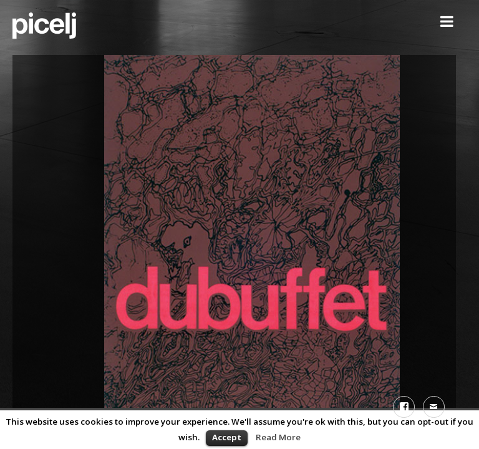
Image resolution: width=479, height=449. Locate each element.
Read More (278, 437)
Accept (226, 437)
